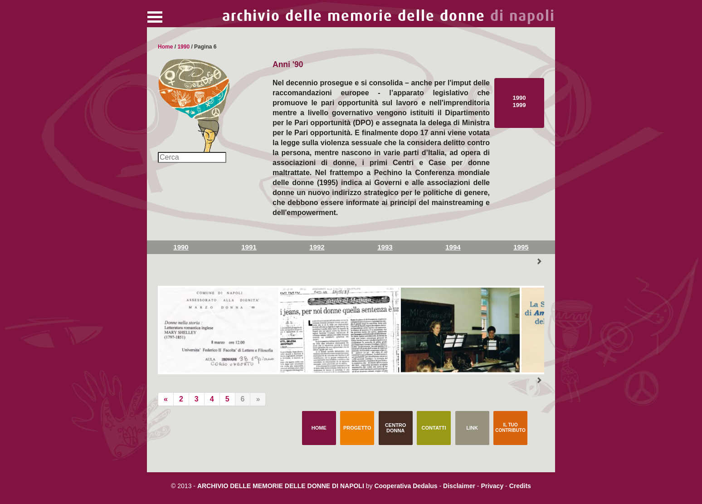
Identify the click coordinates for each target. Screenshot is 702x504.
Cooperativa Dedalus (405, 485)
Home (165, 47)
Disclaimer (459, 485)
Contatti (434, 428)
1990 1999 (519, 101)
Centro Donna (395, 427)
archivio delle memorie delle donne (388, 16)
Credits (520, 485)
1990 (183, 47)
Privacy (492, 485)
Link (472, 428)
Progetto (357, 428)
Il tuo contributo (510, 427)
